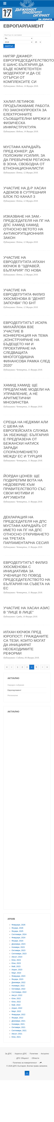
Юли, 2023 (16, 960)
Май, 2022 (16, 1005)
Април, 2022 (17, 1008)
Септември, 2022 (19, 992)
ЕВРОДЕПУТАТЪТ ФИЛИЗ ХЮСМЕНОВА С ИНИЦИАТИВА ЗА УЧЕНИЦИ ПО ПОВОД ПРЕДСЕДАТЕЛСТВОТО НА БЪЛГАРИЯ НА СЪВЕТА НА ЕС (26, 575)
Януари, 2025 (17, 931)
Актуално (45, 1054)
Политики (34, 1054)
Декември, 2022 (18, 982)
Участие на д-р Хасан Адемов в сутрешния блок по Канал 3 (24, 192)
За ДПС (8, 1054)
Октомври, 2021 (18, 1027)
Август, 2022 (17, 995)
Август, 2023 (17, 957)
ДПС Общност (22, 1058)
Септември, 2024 (19, 934)
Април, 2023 (17, 970)
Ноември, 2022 (18, 986)
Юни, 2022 (16, 1002)
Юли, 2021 (16, 1037)
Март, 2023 (16, 973)
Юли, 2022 (16, 998)
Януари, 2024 (17, 941)
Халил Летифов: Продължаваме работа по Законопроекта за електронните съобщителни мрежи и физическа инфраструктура (26, 114)
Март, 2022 (16, 1011)
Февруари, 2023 (18, 976)
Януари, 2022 (17, 1018)
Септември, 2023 (19, 954)
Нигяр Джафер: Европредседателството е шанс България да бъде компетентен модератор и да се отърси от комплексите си (28, 69)
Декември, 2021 (18, 1021)
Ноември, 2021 (18, 1024)
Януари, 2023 (17, 979)
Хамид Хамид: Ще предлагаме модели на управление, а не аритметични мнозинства (26, 393)
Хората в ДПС (21, 1054)
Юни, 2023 (16, 963)
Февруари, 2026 (18, 925)
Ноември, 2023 (18, 947)
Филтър (9, 46)
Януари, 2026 (17, 928)
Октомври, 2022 (18, 989)
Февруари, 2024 (18, 937)
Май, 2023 (16, 966)
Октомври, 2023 (18, 950)
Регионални (13, 695)
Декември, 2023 (18, 944)
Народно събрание (16, 685)
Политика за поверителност (25, 1063)
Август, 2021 (17, 1034)
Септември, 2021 (19, 1030)
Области (35, 1058)
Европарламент (14, 690)
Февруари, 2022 (18, 1014)
